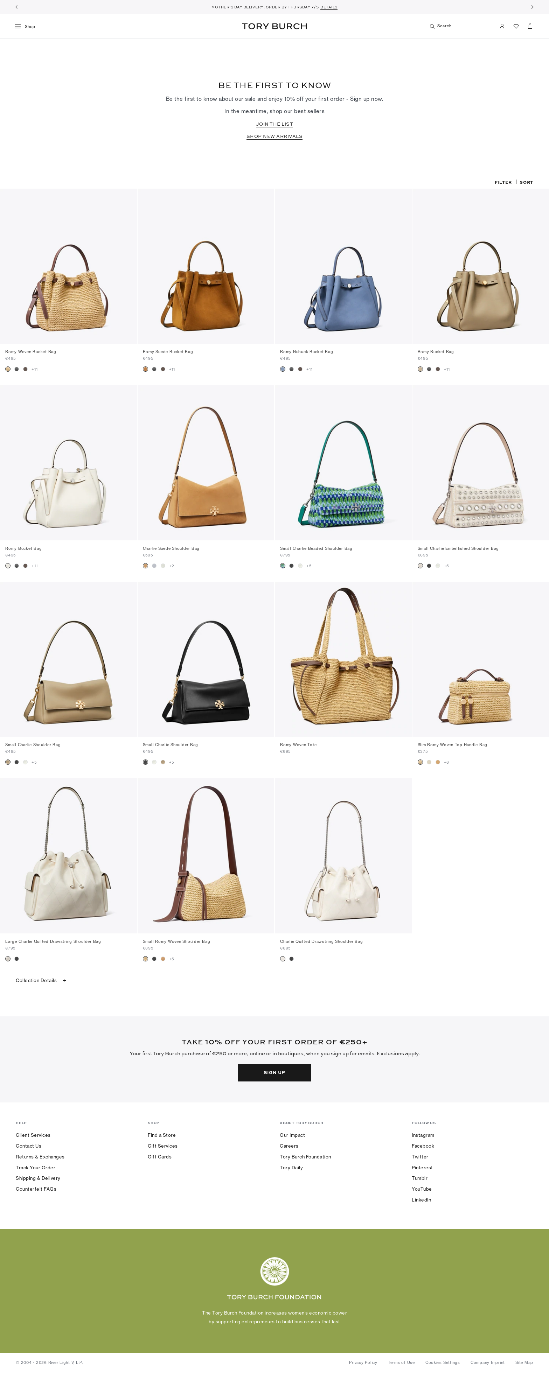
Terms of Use (401, 1362)
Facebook (423, 1146)
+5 (309, 565)
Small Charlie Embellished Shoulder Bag (458, 548)
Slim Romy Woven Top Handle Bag (453, 744)
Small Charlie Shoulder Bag (33, 744)
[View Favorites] (516, 26)
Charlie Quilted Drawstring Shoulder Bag (321, 941)
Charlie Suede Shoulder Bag (171, 548)
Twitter (420, 1157)
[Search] (460, 26)
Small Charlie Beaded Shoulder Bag (316, 548)
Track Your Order (35, 1167)
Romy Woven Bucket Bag (30, 351)
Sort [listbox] (526, 182)
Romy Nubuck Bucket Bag (306, 351)
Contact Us (28, 1146)
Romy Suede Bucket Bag (168, 351)
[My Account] (502, 26)
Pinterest (422, 1167)
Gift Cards (160, 1157)
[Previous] (16, 7)
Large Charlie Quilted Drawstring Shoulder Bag (53, 941)
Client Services (33, 1135)
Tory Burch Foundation (305, 1157)
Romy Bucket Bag (436, 351)
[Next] (532, 7)
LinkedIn (421, 1200)
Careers (289, 1146)
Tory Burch (274, 26)
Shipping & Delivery (38, 1178)
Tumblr (420, 1178)
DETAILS (329, 7)
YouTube (422, 1189)
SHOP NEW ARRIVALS (274, 136)
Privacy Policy (363, 1362)
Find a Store (162, 1135)
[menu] (27, 26)
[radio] (8, 369)
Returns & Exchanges (40, 1157)
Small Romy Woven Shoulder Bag (176, 941)
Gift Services (163, 1146)
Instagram (423, 1135)
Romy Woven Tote (298, 744)
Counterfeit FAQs (36, 1189)
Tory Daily (291, 1167)
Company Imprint (488, 1362)
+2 (172, 565)
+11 (34, 369)
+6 (447, 762)
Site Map (524, 1362)
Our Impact (292, 1135)
